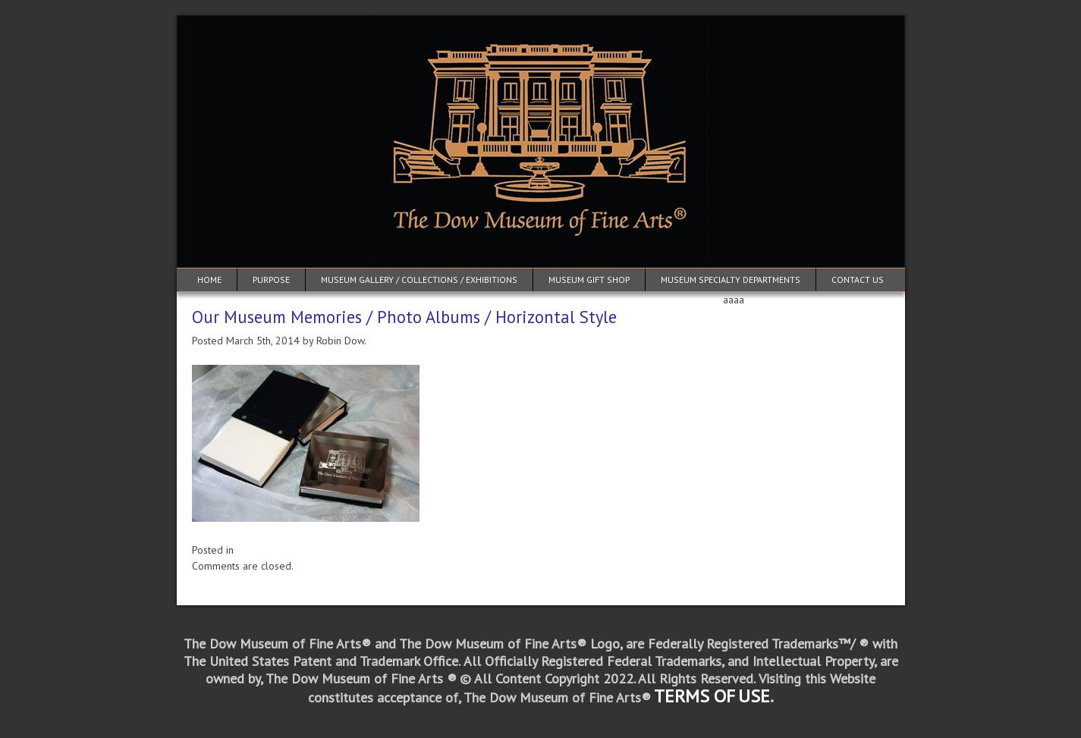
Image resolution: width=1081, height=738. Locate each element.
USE (754, 696)
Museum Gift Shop (589, 279)
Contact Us (857, 279)
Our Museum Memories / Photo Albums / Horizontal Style (404, 317)
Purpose (271, 279)
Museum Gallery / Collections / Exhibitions (419, 279)
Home (209, 279)
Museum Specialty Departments (730, 279)
